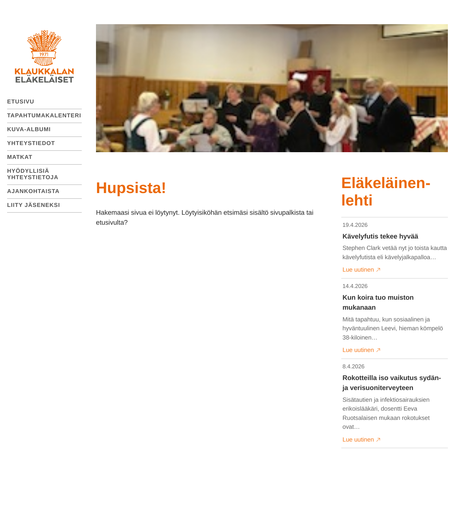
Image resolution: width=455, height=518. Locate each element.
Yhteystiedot (31, 143)
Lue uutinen (362, 269)
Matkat (19, 157)
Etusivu (20, 102)
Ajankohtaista (33, 191)
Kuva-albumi (29, 130)
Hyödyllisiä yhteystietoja (32, 174)
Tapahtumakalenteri (44, 116)
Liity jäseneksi (33, 205)
